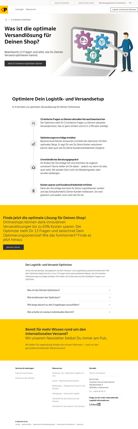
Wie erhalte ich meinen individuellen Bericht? (69, 312)
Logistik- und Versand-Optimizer (124, 9)
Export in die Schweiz (24, 373)
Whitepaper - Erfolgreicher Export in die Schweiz (68, 387)
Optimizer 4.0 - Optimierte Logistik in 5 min (68, 374)
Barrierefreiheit (26, 424)
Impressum (80, 424)
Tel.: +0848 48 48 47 (97, 391)
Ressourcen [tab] (31, 9)
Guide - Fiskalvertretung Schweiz (65, 381)
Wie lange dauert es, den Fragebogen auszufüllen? (69, 304)
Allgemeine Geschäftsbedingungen (44, 424)
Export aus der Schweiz (24, 378)
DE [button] (130, 3)
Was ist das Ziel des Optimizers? (69, 290)
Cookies (17, 424)
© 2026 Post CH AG (21, 421)
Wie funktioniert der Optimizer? (69, 297)
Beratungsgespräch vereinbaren (112, 3)
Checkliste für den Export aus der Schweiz (65, 399)
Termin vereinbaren (97, 373)
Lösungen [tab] (19, 9)
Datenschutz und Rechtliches (66, 424)
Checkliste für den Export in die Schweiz (68, 406)
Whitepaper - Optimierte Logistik (65, 393)
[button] (131, 3)
